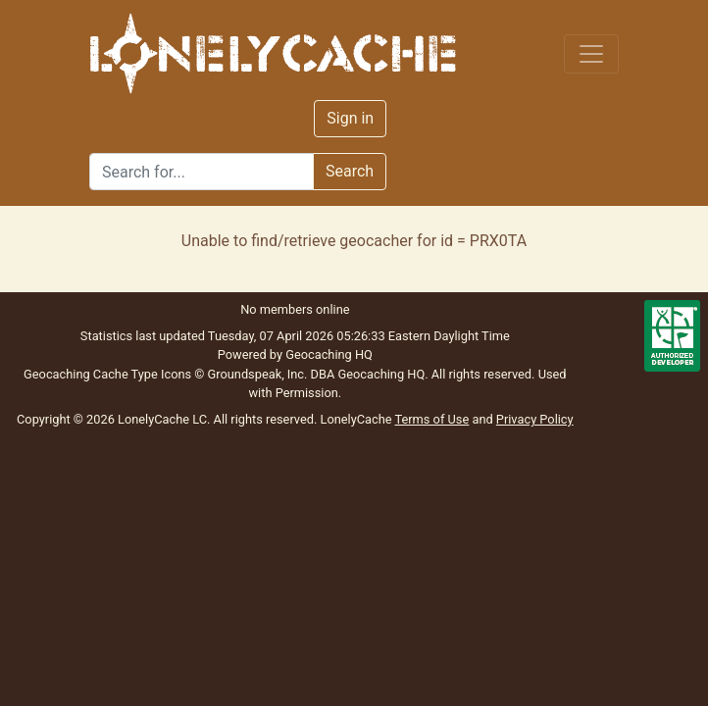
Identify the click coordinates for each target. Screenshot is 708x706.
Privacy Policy (535, 419)
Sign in (350, 118)
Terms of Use (431, 419)
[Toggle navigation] (591, 54)
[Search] (201, 171)
